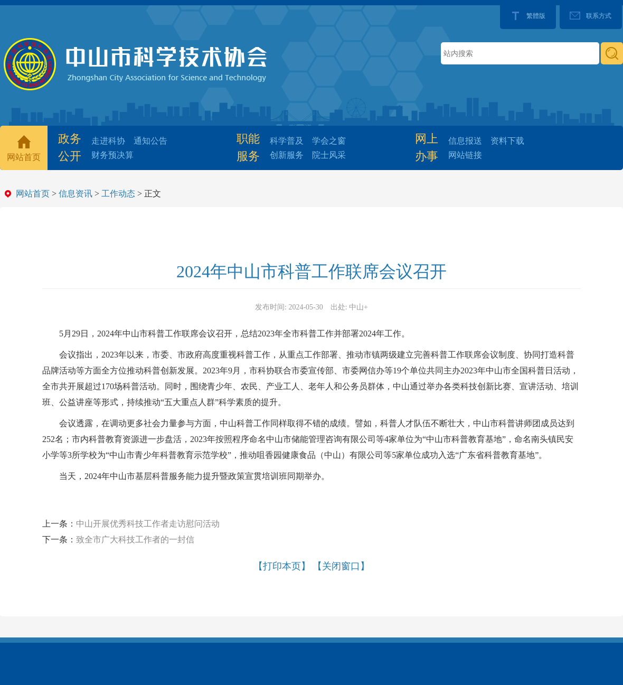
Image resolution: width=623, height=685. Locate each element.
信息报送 (465, 140)
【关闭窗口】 (341, 566)
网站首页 (24, 157)
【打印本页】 (281, 566)
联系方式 (598, 16)
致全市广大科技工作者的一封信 (135, 539)
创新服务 (287, 155)
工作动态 (118, 193)
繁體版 (535, 16)
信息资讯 (75, 193)
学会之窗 (329, 140)
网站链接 (465, 155)
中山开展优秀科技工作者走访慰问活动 (148, 523)
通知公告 (150, 140)
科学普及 (287, 140)
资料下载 (507, 140)
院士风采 (329, 155)
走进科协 (108, 140)
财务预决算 (112, 155)
